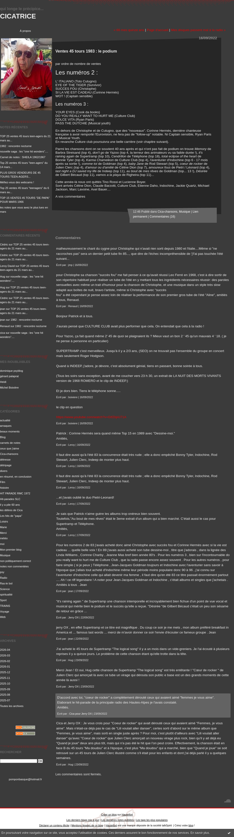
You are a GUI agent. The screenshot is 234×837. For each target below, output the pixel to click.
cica (2, 332)
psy (2, 572)
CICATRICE (18, 16)
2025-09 (5, 689)
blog (190, 825)
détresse (5, 459)
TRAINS (5, 605)
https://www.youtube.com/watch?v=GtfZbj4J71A (91, 417)
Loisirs (4, 521)
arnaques (6, 425)
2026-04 (5, 649)
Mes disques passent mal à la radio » (198, 30)
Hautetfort (127, 814)
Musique (5, 555)
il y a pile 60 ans (10, 504)
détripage (6, 465)
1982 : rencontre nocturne (16, 146)
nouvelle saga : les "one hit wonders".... (24, 151)
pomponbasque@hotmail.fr (25, 779)
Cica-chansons (9, 453)
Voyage (4, 611)
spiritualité (6, 594)
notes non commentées (14, 566)
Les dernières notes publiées (117, 820)
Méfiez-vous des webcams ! (17, 182)
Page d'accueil (157, 30)
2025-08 (5, 694)
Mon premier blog (10, 549)
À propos (25, 30)
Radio (3, 577)
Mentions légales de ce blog (87, 825)
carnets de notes (10, 442)
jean (2, 308)
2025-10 (5, 683)
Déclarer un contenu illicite (54, 825)
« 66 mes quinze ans (129, 30)
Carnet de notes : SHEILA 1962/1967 (22, 157)
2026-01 (5, 666)
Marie (3, 527)
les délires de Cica (11, 510)
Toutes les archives (11, 706)
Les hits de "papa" (11, 515)
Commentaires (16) (162, 216)
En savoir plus (199, 833)
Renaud (5, 326)
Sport (3, 600)
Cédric (4, 244)
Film (2, 482)
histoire (4, 487)
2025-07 (5, 700)
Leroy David (7, 265)
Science (5, 589)
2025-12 (5, 672)
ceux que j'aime (9, 448)
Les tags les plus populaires (151, 820)
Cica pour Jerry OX (80, 713)
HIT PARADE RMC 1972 (15, 493)
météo (4, 538)
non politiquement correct (15, 560)
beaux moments (10, 431)
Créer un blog (109, 814)
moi (2, 543)
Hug (2, 276)
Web (3, 616)
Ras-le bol (6, 583)
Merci (3, 532)
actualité (5, 420)
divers (3, 470)
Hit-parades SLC (10, 499)
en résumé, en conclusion (16, 476)
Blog (2, 437)
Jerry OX (73, 617)
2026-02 (5, 661)
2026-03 (5, 655)
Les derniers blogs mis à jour (83, 820)
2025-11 (5, 677)
